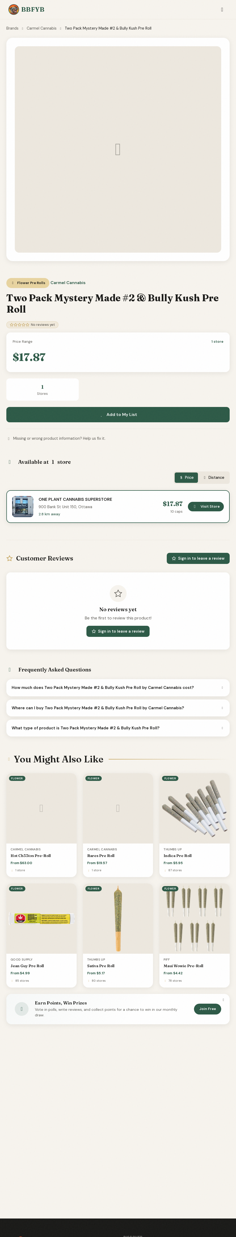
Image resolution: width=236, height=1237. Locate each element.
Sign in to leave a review (198, 558)
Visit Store (206, 506)
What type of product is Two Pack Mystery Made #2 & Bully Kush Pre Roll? (118, 728)
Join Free (207, 1009)
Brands (12, 28)
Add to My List (118, 414)
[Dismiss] (223, 1000)
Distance (213, 477)
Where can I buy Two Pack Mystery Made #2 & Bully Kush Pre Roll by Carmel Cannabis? (118, 708)
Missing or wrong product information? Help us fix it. (55, 438)
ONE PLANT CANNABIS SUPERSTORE (75, 499)
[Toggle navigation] (222, 9)
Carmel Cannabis (42, 28)
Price (186, 477)
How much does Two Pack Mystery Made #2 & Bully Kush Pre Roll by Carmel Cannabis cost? (118, 687)
